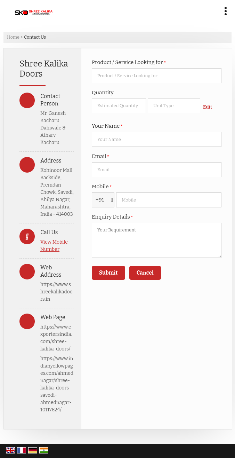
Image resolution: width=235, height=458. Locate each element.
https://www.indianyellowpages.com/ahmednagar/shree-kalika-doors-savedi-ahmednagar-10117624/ (56, 384)
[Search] (143, 9)
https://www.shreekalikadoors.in (56, 292)
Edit (207, 107)
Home (13, 37)
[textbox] (174, 105)
